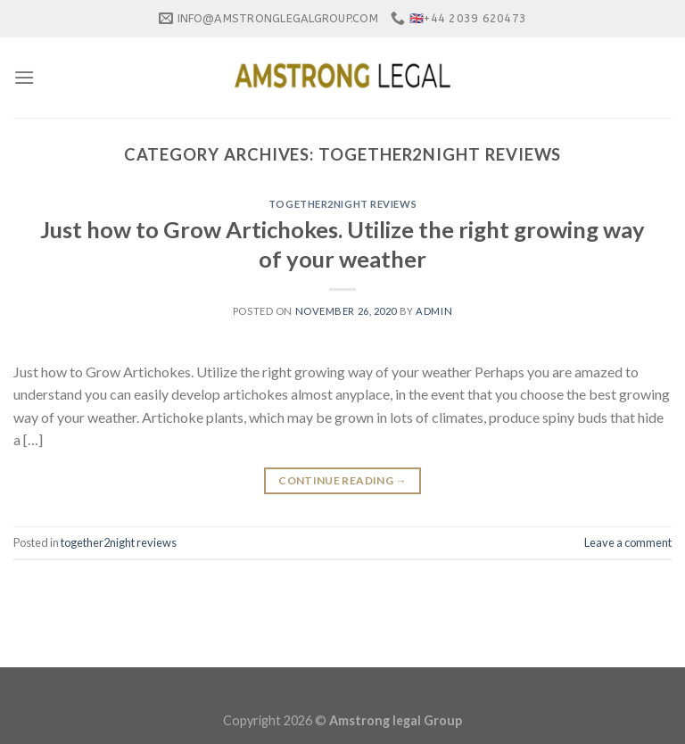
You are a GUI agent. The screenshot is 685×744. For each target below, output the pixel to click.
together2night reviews (342, 204)
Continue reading (342, 480)
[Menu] (24, 77)
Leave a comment (628, 542)
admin (434, 311)
